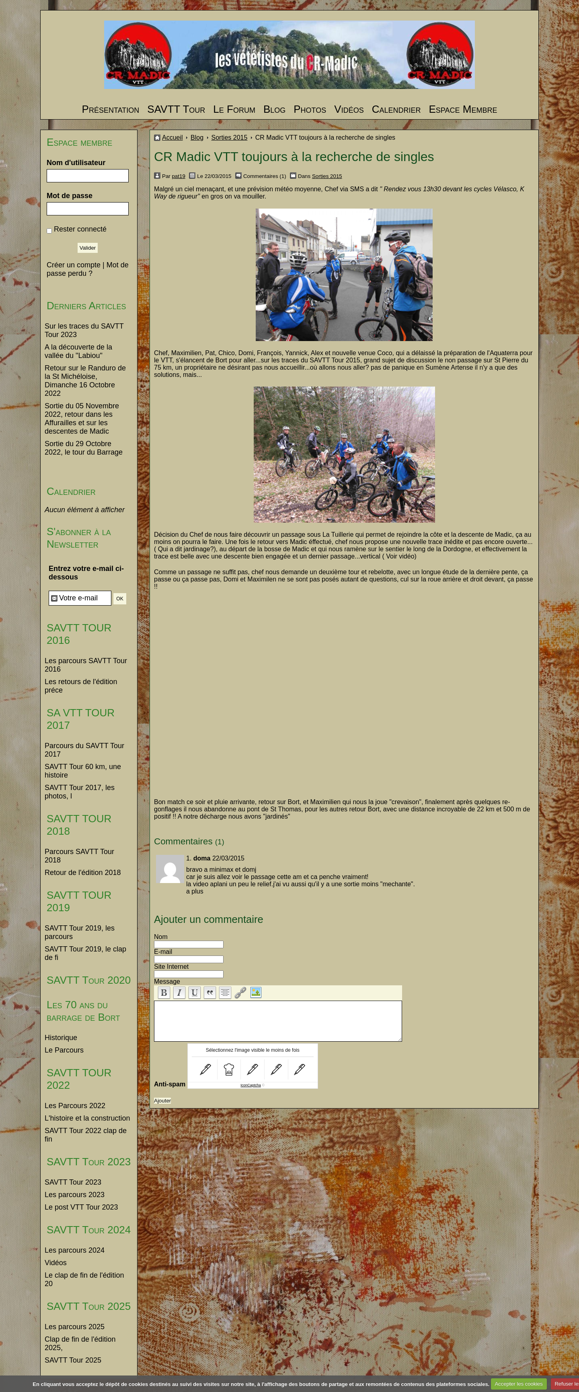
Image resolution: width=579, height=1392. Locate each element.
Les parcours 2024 (75, 1250)
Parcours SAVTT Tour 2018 (79, 856)
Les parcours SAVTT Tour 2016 (86, 665)
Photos (310, 109)
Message (167, 981)
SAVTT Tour (176, 109)
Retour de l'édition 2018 (83, 873)
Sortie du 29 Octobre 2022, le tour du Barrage (84, 448)
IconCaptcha (250, 1085)
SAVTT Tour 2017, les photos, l (80, 792)
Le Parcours (64, 1050)
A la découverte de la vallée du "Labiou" (78, 351)
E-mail (163, 951)
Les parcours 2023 (75, 1195)
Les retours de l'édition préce (81, 686)
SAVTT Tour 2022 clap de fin (86, 1135)
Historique (61, 1038)
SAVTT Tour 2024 (89, 1230)
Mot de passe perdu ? (88, 269)
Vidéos (348, 109)
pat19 (178, 176)
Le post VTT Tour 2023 (81, 1207)
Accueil (172, 137)
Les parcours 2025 (75, 1327)
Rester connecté (80, 229)
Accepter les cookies (519, 1384)
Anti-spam (169, 1084)
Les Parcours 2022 (75, 1106)
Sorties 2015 (229, 137)
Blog (274, 109)
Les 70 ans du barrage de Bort (83, 1011)
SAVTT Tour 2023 (89, 1162)
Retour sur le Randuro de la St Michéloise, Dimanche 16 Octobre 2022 (85, 380)
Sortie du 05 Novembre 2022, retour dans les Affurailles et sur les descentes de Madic (82, 418)
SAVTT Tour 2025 (89, 1306)
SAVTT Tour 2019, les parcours (80, 932)
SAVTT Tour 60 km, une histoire (83, 771)
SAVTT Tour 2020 (89, 980)
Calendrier (396, 109)
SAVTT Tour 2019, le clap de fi (85, 953)
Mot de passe (69, 196)
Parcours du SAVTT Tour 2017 (84, 750)
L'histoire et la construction (87, 1118)
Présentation (111, 109)
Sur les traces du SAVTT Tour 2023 (84, 330)
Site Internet (171, 966)
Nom (161, 936)
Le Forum (234, 109)
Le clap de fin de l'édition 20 (84, 1279)
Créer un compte (74, 265)
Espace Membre (463, 109)
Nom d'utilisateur (76, 163)
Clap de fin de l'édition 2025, (80, 1343)
